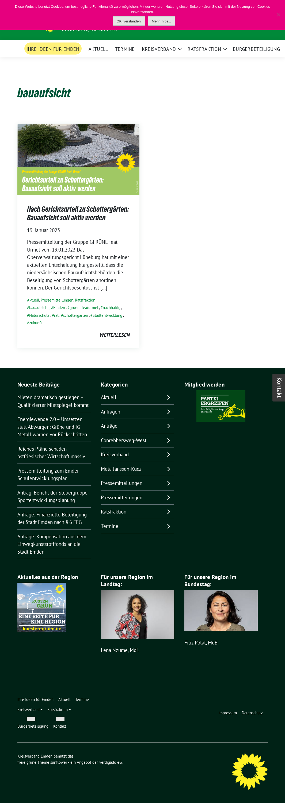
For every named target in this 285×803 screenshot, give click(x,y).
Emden (59, 307)
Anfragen (110, 411)
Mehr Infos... (161, 21)
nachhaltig (111, 307)
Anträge (109, 426)
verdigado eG (110, 762)
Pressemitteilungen (57, 300)
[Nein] (278, 14)
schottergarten (75, 315)
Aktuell (33, 300)
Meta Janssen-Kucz (121, 469)
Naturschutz (39, 315)
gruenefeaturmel (84, 307)
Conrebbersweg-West (123, 440)
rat (56, 315)
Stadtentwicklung (107, 315)
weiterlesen (115, 335)
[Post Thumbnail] (78, 159)
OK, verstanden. (129, 21)
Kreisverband (115, 454)
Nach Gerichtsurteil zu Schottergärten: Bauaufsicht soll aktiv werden (78, 213)
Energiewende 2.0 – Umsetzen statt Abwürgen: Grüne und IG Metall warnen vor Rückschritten (52, 427)
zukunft (35, 322)
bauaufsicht (39, 307)
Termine (109, 526)
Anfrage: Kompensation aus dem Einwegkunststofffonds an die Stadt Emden (51, 544)
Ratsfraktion (85, 300)
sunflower (58, 762)
